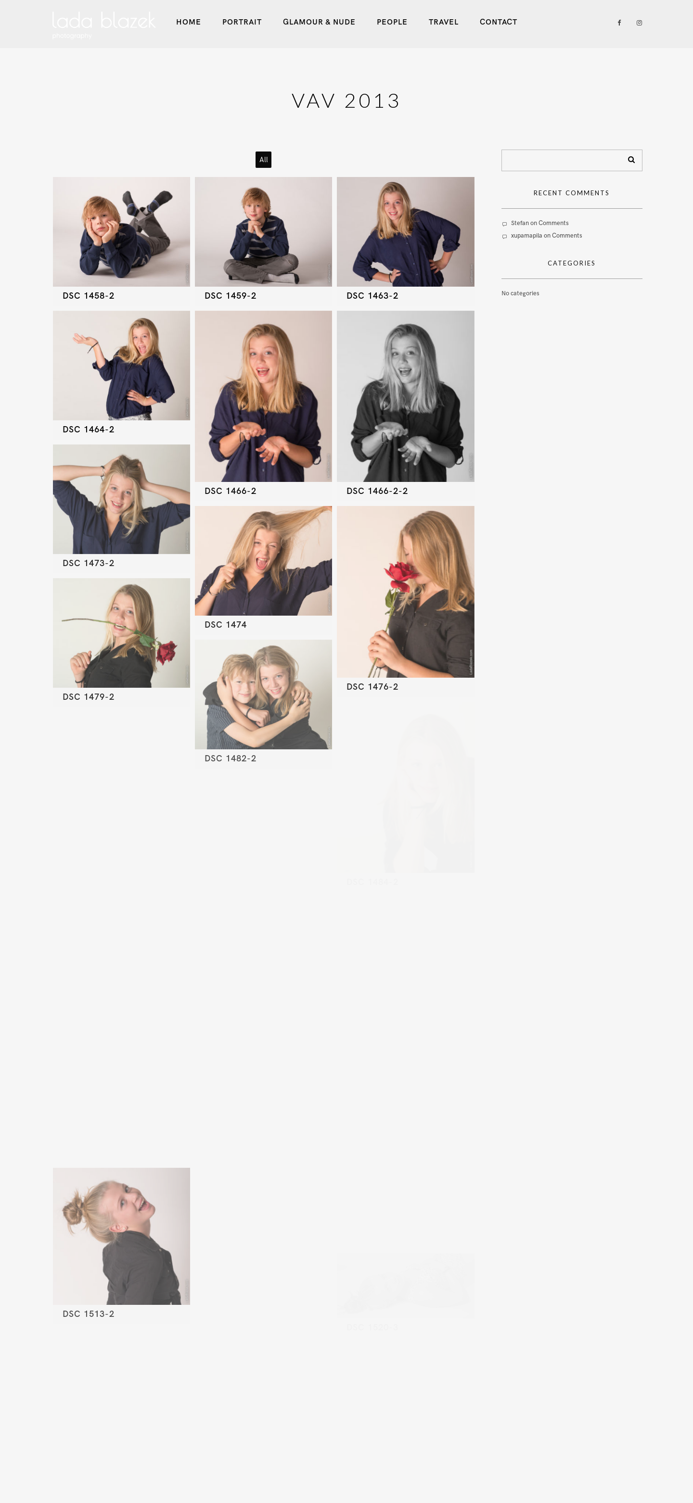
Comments (554, 223)
